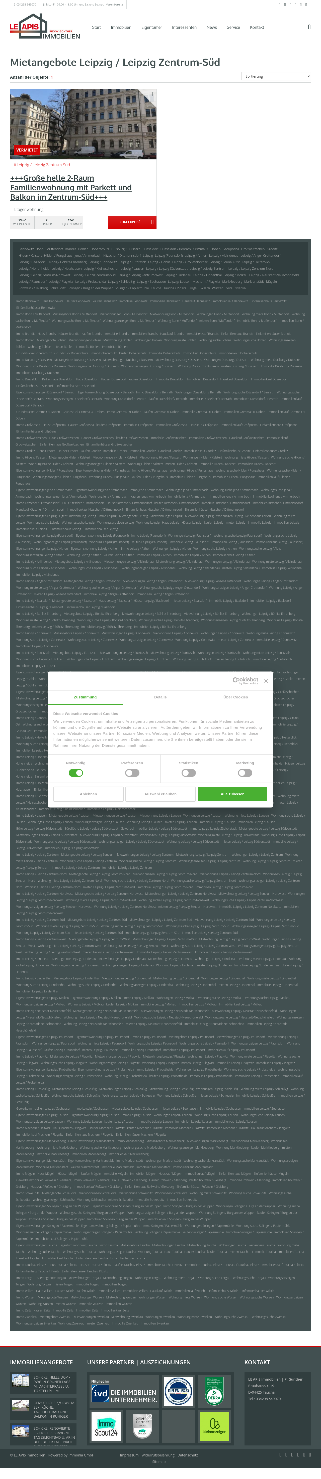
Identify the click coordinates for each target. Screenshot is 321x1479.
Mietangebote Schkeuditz (59, 1193)
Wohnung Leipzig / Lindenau (175, 965)
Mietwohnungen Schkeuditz (97, 1193)
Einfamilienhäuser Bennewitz (35, 308)
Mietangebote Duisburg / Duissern (77, 360)
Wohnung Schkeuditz (91, 1200)
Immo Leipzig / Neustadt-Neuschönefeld (43, 1011)
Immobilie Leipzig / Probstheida (211, 1076)
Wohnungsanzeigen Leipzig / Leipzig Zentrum (209, 861)
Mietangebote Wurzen (53, 1297)
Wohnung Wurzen (41, 1304)
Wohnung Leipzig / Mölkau (86, 1004)
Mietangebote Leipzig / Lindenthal (76, 978)
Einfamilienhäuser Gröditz (270, 451)
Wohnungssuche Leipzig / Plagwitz (64, 1063)
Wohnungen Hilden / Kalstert (202, 457)
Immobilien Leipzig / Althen (192, 555)
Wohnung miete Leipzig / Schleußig (264, 1089)
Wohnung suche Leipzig (43, 522)
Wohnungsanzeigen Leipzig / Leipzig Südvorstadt (131, 841)
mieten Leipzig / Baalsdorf (189, 601)
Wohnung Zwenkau (71, 1323)
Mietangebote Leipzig (133, 516)
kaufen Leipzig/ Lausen (119, 1121)
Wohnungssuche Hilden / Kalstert (50, 464)
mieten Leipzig (236, 522)
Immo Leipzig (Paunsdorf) (148, 535)
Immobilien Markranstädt (153, 1167)
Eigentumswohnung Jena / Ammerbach (101, 490)
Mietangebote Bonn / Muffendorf (74, 314)
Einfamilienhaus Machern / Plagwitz (89, 1134)
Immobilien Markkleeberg (89, 1154)
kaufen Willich (86, 1291)
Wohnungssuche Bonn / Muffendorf (76, 321)
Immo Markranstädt (129, 1160)
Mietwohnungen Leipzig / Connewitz (126, 633)
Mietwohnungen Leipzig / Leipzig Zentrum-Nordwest (180, 894)
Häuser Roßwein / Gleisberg (168, 1180)
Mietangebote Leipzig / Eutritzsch (75, 653)
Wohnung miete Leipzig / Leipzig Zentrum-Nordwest (101, 900)
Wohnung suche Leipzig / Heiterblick (40, 744)
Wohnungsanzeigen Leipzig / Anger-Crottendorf (234, 587)
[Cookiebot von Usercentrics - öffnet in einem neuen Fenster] (236, 681)
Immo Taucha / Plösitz (31, 1265)
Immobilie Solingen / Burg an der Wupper (57, 1219)
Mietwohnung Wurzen (121, 1297)
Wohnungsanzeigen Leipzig (115, 522)
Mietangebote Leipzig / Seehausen (135, 1108)
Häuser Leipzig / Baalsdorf (151, 601)
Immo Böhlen (25, 340)
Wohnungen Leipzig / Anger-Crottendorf (270, 581)
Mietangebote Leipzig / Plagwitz (71, 1056)
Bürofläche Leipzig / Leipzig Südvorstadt (91, 828)
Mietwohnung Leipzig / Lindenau (170, 959)
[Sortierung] (276, 76)
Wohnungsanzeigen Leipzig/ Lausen (40, 1121)
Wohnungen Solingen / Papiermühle (209, 1226)
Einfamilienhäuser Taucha (127, 1258)
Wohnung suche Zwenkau (231, 1317)
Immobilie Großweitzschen (168, 438)
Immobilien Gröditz (143, 451)
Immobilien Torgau (114, 1284)
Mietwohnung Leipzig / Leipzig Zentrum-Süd (224, 920)
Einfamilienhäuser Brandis (273, 334)
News (212, 27)
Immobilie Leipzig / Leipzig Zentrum (76, 867)
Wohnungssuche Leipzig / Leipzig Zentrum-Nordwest (247, 900)
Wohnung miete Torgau (180, 1278)
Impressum (129, 1455)
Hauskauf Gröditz (170, 451)
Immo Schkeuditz (28, 1193)
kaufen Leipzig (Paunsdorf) (149, 542)
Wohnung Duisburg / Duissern (198, 366)
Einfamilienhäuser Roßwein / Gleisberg (202, 1187)
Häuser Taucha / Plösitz (95, 1265)
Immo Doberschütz (104, 353)
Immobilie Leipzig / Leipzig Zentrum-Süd (152, 933)
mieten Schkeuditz (120, 1200)
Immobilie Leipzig (259, 522)
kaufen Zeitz (42, 1310)
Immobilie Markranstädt (118, 1167)
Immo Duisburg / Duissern (34, 360)
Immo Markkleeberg (130, 1141)
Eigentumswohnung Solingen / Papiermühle (110, 1226)
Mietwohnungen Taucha (168, 1245)
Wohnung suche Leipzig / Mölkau (220, 998)
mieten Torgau (63, 1284)
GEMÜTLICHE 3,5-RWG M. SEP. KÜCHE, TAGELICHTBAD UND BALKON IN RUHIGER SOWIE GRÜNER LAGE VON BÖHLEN (54, 1414)
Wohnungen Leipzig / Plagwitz (208, 1056)
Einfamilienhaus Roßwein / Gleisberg (149, 1187)
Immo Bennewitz (27, 301)
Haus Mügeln (46, 1173)
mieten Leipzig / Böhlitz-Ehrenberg (55, 627)
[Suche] (312, 31)
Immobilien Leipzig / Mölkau (197, 1004)
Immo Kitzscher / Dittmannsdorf (37, 503)
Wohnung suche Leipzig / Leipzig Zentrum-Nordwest (174, 900)
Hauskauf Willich (161, 1291)
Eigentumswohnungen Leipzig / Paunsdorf (44, 1037)
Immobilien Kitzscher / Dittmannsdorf (278, 503)
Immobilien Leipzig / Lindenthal (37, 991)
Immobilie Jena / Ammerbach (187, 496)
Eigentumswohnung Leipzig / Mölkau (96, 998)
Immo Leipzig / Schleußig (33, 1089)
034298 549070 (26, 4)
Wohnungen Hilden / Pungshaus (191, 470)
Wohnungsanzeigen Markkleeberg (191, 1147)
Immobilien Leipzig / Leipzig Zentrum (127, 867)
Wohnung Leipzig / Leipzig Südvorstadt (193, 841)
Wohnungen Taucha (232, 1245)
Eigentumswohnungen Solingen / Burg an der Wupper (52, 1206)
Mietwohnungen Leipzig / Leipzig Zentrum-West (164, 939)
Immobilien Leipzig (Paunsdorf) (233, 542)
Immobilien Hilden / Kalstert (256, 464)
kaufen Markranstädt (85, 1167)
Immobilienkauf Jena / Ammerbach (276, 496)
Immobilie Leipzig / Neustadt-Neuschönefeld (214, 1024)
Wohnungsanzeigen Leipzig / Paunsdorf (257, 1043)
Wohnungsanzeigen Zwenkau (36, 1323)
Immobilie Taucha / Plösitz (165, 1265)
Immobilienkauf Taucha (57, 1258)
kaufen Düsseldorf (141, 379)
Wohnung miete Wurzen (185, 1297)
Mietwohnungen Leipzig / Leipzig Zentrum (145, 854)
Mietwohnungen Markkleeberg (207, 1141)
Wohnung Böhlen (39, 347)
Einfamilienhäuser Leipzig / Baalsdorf (90, 607)
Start (96, 27)
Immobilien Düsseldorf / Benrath (256, 399)
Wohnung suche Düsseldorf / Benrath (248, 392)
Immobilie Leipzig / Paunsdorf (141, 1050)
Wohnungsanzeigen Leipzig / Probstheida (74, 1076)
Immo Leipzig (107, 516)
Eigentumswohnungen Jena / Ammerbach (44, 490)
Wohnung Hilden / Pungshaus (109, 477)
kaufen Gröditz (91, 451)
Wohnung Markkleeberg (232, 1147)
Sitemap (159, 1461)
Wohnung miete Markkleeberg (57, 1147)
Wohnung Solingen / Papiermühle (157, 1232)
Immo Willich (25, 1291)
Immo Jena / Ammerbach (146, 490)
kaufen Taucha (217, 1252)
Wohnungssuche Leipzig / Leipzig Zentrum (148, 861)
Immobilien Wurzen (119, 1304)
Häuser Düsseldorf (113, 379)
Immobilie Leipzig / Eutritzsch (272, 659)
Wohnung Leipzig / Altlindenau (199, 568)
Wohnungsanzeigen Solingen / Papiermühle (102, 1232)
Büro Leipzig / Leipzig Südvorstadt (39, 828)
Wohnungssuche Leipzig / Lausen (50, 822)
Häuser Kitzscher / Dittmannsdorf (129, 503)
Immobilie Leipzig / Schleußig (255, 1095)
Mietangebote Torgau (51, 1278)
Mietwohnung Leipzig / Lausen (160, 815)
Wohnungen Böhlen (148, 340)
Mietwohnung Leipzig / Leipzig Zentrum (202, 854)
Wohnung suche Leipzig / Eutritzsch (40, 659)
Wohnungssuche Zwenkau (269, 1317)
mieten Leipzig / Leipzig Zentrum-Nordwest (187, 907)
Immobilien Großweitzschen (208, 438)
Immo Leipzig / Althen (135, 548)
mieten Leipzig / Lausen (181, 822)
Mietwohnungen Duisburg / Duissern (128, 360)
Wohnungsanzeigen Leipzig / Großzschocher (46, 705)
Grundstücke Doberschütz (34, 353)
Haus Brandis (47, 334)
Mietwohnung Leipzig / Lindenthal (176, 978)
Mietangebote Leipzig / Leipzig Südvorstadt (268, 828)
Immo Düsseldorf (28, 379)
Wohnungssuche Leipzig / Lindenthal (92, 985)
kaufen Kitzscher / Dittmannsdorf (176, 503)
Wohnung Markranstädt (52, 1167)
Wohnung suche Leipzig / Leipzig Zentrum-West (136, 946)
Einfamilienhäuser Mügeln (271, 1173)
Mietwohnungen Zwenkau (91, 1317)
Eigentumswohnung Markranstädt (91, 1160)
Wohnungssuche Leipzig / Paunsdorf (204, 1043)
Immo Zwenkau (26, 1317)
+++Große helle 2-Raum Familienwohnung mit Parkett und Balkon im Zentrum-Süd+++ (71, 187)
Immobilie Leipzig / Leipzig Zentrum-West (165, 952)
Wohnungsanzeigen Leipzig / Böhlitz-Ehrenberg (233, 620)
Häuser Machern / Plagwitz (106, 1128)
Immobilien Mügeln (143, 1173)
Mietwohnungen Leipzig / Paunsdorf (240, 1037)
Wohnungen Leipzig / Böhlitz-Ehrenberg (268, 614)
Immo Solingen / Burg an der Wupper (189, 1206)
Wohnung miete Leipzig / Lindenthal (272, 978)
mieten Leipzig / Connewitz (236, 640)
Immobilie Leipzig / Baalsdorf (228, 601)
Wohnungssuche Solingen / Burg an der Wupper (92, 1213)
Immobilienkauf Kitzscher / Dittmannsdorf (95, 509)
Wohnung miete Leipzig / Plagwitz (252, 1056)
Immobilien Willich (135, 1291)
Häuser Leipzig (192, 522)
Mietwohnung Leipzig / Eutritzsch (172, 653)
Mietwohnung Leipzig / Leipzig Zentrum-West (229, 939)
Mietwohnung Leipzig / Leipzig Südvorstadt (109, 835)
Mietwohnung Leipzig (199, 516)
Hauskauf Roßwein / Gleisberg (51, 1187)
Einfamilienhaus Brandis (237, 334)
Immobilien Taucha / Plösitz (203, 1265)
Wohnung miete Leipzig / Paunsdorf (102, 1043)
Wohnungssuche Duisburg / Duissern (93, 366)
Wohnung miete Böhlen (180, 340)
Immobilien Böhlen (114, 347)
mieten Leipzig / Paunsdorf (100, 1050)
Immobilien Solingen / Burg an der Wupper (116, 1219)
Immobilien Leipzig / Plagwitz (275, 1063)
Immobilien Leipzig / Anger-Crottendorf (163, 594)
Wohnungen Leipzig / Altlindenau (227, 561)
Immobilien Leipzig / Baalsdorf (270, 601)
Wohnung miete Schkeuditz (208, 1193)
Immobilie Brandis (117, 334)
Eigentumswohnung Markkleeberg (91, 1141)
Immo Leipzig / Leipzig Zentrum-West (41, 939)
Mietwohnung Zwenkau (127, 1317)
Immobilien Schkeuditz (182, 1200)
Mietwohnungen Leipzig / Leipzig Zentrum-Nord (165, 874)
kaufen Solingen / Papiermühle (203, 1232)
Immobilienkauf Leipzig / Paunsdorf (231, 1050)
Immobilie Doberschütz (164, 353)
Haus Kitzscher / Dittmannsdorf (83, 503)
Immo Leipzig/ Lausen (136, 1115)
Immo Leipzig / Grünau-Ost (34, 718)
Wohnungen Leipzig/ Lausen (173, 1115)
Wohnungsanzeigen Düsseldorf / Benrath (74, 399)
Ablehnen (88, 794)
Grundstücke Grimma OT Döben (38, 412)
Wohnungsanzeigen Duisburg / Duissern (148, 366)
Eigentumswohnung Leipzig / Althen (94, 548)
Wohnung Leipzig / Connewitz (195, 640)
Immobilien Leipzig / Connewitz (37, 646)
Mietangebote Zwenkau (55, 1317)
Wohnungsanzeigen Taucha (117, 1252)
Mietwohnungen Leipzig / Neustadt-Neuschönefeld (175, 1011)
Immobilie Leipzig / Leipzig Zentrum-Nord (165, 887)
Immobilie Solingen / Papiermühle (249, 1232)
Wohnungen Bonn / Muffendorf (218, 314)
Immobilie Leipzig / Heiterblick (278, 744)
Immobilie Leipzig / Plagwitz (235, 1063)
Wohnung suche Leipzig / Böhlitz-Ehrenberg (106, 620)
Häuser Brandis (68, 334)
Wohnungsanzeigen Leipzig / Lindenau (128, 965)
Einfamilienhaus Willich (222, 1291)
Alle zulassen (233, 794)
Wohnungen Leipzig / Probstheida (199, 1069)
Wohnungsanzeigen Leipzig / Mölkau (40, 1004)
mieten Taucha (239, 1252)
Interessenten (184, 27)
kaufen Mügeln (91, 1173)
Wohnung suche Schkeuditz (248, 1193)
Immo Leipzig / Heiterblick (33, 737)
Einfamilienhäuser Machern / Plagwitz (141, 1134)
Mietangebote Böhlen (51, 340)
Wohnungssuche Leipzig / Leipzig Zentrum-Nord (203, 880)
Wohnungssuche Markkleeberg (145, 1147)
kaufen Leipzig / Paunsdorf (62, 1050)
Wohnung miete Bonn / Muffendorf (265, 314)
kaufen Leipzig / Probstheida (168, 1076)
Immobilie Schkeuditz (150, 1200)
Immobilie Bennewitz (133, 301)
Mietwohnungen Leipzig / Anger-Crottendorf (152, 581)
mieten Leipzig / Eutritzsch (232, 659)
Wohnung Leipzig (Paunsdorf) (109, 542)
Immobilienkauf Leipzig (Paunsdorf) (279, 542)
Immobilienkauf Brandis (202, 334)
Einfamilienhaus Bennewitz (269, 301)
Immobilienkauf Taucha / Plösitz (283, 1265)
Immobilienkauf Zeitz (115, 1310)
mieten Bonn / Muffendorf (217, 321)
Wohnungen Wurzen (152, 1297)
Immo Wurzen (25, 1297)
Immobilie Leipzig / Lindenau (253, 965)
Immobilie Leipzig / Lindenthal (278, 985)
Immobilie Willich (109, 1291)
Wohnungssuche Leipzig (78, 522)
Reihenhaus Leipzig (258, 516)
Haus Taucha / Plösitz (62, 1265)
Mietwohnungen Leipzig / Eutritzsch (124, 653)
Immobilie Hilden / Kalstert (217, 464)
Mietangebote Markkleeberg (165, 1141)
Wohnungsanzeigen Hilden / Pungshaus (60, 477)
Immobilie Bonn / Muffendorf (256, 321)
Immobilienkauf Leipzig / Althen (234, 555)
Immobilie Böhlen (88, 347)
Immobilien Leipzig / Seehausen (265, 1108)
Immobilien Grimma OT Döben (244, 412)
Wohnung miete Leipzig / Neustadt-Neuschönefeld (98, 1017)
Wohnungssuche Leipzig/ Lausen (262, 1115)
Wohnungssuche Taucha (79, 1252)
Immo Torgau (25, 1278)
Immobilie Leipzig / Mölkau (158, 1004)
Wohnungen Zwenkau (160, 1317)
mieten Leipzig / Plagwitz (197, 1063)
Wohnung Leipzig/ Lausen (84, 1121)
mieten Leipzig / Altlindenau (241, 568)
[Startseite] (45, 26)
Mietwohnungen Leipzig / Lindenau (122, 959)
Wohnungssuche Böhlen (249, 340)
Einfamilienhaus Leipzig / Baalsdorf (39, 607)
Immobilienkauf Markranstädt (193, 1167)
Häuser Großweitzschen (97, 438)
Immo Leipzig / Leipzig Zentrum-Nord (41, 874)
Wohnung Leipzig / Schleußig (176, 1095)
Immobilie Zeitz (63, 1310)
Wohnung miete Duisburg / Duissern (275, 360)
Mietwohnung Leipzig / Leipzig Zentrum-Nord (230, 874)
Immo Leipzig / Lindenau (32, 959)
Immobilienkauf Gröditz (200, 451)
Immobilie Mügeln (116, 1173)
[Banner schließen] (266, 681)
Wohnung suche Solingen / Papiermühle (263, 1226)
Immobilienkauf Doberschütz (238, 353)
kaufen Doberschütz (132, 353)
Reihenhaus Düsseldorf (57, 379)
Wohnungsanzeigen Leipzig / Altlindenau (149, 568)
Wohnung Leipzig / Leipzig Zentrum (266, 861)
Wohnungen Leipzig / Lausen (202, 815)
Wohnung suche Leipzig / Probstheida (249, 1069)
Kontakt (257, 27)
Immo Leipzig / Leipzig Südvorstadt (213, 828)
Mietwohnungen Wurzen (87, 1297)
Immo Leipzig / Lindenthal (33, 978)
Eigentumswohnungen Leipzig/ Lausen (42, 1115)
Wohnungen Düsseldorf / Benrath (198, 392)
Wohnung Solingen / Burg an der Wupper (227, 1213)
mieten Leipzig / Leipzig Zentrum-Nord (109, 887)
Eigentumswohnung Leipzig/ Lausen (95, 1115)
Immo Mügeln (25, 1173)
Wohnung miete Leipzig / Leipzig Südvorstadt (228, 835)
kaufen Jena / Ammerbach (148, 496)
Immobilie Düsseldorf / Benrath (211, 399)
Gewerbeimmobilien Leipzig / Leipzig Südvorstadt (154, 828)
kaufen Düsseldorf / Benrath (168, 399)
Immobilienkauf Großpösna (239, 425)
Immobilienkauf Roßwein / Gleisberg (98, 1187)
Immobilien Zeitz (87, 1310)
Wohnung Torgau (39, 1284)
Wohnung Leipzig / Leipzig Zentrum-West (52, 952)
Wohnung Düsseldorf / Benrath (125, 399)
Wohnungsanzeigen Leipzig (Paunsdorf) (60, 542)
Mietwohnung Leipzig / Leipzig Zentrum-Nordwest (252, 894)
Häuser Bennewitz (78, 301)
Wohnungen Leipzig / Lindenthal (223, 978)
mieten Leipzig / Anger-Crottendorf (57, 594)
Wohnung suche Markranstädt (204, 1160)
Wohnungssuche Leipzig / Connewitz (92, 640)
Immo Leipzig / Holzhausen (34, 783)
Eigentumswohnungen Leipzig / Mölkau (42, 998)
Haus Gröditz (46, 451)
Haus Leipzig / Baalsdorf (115, 601)
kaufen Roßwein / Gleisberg (207, 1180)
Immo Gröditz (25, 451)
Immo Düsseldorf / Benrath (154, 392)
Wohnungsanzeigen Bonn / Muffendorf (129, 321)
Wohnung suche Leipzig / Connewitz (40, 640)
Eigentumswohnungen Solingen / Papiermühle (47, 1226)
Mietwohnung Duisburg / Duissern (178, 360)
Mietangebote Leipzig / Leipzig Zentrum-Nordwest (109, 894)
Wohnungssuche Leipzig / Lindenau (75, 965)
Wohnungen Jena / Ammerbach (187, 490)
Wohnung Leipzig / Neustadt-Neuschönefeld (93, 1024)
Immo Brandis (25, 334)
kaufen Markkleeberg (265, 1147)
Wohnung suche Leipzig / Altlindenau (41, 568)
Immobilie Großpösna (138, 425)
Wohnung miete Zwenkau (194, 1317)
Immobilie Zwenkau (125, 1323)
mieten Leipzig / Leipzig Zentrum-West (108, 952)
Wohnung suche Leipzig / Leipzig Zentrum (88, 861)
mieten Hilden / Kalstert (181, 464)
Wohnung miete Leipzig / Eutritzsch (266, 653)
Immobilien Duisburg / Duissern (37, 373)
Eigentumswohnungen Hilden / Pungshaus (44, 470)
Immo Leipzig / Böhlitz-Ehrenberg (38, 614)
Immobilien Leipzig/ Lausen (193, 1121)
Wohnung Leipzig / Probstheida (126, 1076)
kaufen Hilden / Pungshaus (150, 477)
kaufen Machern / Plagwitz (145, 1128)
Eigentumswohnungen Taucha (36, 1245)
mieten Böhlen (63, 347)
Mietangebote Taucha (135, 1245)
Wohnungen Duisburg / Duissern (226, 360)
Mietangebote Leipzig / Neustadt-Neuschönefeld (105, 1011)
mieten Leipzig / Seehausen (179, 1108)
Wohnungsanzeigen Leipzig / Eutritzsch (144, 659)
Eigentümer (151, 27)
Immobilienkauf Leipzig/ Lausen (235, 1121)
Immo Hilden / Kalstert (31, 457)
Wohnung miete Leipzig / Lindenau (262, 959)
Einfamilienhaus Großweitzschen (62, 444)
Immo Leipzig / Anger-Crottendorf (39, 581)
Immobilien (121, 27)
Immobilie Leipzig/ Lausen (155, 1121)
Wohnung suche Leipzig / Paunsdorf (152, 1043)
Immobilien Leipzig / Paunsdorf (184, 1050)
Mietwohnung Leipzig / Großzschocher (42, 698)
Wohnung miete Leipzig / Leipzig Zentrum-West (69, 946)
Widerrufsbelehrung (158, 1455)
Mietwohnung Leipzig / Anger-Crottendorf (213, 581)
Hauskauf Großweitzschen (247, 438)
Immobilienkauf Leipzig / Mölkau (241, 1004)
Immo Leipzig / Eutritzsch (33, 653)
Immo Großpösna (28, 425)
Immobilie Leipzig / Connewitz (277, 640)
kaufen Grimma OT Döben (161, 412)
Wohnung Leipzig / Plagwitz (160, 1063)
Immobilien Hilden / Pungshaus (234, 477)
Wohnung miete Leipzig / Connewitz (271, 633)
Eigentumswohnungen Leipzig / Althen (42, 548)
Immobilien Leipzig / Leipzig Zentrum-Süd (210, 933)
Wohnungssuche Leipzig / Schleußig (76, 1095)
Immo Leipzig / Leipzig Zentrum (37, 854)
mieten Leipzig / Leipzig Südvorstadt (246, 841)
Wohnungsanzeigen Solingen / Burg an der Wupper (162, 1213)
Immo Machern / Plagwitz (33, 1128)
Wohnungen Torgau (147, 1278)
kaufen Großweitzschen (132, 438)
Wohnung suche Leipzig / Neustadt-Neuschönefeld (168, 1017)
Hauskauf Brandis (172, 334)
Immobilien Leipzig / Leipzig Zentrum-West (224, 952)
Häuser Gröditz (68, 451)
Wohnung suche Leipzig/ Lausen (216, 1115)
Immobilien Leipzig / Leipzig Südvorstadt (71, 848)
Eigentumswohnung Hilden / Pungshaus (103, 470)
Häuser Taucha (194, 1252)
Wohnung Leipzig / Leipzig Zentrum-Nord (53, 887)
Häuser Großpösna (81, 425)
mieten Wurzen (65, 1304)
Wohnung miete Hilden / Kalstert (247, 457)
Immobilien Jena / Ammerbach (230, 496)
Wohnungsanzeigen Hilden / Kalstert (100, 464)
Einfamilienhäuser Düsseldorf (75, 386)
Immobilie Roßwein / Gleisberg (249, 1180)
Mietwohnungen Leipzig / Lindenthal (126, 978)
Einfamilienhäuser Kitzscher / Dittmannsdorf (214, 509)
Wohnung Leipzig (148, 522)
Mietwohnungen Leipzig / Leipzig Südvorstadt (46, 835)
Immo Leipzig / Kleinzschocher (36, 796)
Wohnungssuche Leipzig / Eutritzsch (91, 659)
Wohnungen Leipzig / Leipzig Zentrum (257, 854)
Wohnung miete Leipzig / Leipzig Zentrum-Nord (70, 880)
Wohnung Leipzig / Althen (84, 555)
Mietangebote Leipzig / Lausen (69, 815)
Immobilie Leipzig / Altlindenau (282, 568)
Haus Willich (44, 1291)
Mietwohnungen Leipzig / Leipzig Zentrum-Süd (160, 920)
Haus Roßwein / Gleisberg (129, 1180)
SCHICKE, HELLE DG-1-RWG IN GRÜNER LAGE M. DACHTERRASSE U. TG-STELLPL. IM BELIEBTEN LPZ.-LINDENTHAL (52, 1388)
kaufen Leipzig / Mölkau (122, 1004)
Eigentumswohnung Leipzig (77, 516)
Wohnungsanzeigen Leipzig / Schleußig (129, 1095)
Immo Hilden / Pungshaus (149, 470)
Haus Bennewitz (52, 301)
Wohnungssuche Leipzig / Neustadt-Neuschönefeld (239, 1017)
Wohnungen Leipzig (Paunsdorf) (189, 535)
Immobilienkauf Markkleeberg (129, 1154)
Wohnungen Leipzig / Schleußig (217, 1089)
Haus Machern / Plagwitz (69, 1128)
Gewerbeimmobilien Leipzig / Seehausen (43, 1108)
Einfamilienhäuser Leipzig (101, 529)
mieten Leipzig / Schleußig (216, 1095)
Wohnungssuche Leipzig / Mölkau (267, 998)
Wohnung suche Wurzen (220, 1297)
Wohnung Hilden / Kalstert (145, 464)
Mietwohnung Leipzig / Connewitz (175, 633)
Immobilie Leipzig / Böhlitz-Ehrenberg (106, 627)
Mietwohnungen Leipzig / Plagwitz (117, 1056)
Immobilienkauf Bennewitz (230, 301)
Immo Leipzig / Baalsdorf (33, 601)
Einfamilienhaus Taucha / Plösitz (37, 1271)
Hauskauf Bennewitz (196, 301)
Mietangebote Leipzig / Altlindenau (78, 561)
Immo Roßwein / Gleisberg (92, 1180)
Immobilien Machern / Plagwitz (228, 1128)
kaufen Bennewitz (105, 301)
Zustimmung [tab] (85, 697)
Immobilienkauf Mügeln (200, 1173)
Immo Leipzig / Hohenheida (34, 757)
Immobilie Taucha (264, 1252)
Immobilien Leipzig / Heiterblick (37, 750)
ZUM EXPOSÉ (130, 222)
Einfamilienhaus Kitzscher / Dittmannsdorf (153, 509)
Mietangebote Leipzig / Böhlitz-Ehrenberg (91, 614)
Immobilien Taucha (291, 1252)
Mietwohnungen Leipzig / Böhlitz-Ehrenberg (151, 614)
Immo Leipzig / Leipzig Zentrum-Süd (40, 920)
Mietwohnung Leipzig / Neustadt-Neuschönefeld (244, 1011)
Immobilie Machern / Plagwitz (185, 1128)
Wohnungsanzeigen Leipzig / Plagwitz (115, 1063)
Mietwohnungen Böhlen (85, 340)
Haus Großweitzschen (64, 438)
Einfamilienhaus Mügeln (235, 1173)
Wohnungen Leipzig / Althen (172, 548)
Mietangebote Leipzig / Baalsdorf (74, 601)
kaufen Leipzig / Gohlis (278, 679)
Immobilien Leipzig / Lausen (256, 822)
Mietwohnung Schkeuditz (135, 1193)
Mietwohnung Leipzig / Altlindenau (179, 561)
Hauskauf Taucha (28, 1258)
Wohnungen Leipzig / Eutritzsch (218, 653)
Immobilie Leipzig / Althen (154, 555)
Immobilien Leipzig (286, 522)
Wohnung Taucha (150, 1252)
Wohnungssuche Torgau (249, 1278)
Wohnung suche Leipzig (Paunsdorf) (238, 535)
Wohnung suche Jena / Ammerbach (234, 490)
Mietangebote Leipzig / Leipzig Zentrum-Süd (97, 920)
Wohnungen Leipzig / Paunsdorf (53, 1043)
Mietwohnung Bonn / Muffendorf (172, 314)
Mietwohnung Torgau (117, 1278)
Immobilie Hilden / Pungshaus (190, 477)
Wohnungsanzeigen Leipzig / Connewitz (146, 640)
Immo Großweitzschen (31, 438)
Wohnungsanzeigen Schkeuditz (53, 1200)
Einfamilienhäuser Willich (257, 1291)
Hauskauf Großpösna (204, 425)
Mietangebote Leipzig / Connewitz (76, 633)
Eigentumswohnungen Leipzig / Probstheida (45, 1069)
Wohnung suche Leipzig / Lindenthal (40, 985)
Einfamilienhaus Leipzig (65, 529)
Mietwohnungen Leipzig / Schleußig (123, 1089)
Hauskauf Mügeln (170, 1173)
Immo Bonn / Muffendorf (33, 314)
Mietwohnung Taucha (201, 1245)
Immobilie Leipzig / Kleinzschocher (61, 809)
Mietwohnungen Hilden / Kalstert (115, 457)
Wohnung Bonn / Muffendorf (177, 321)
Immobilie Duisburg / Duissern (281, 366)
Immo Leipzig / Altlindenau (34, 561)
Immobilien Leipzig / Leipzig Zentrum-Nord (224, 887)
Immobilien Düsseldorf (202, 379)
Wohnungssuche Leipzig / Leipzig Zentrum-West (203, 946)
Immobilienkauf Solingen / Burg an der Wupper (179, 1219)
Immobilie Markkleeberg (53, 1154)
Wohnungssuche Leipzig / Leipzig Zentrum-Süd (197, 926)
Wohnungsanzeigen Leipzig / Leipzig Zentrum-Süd (265, 926)
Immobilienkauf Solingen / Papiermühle (61, 1239)
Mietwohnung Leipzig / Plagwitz (164, 1056)
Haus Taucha (173, 1252)
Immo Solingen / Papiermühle (163, 1226)
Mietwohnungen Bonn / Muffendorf (123, 314)
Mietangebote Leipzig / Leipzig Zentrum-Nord (99, 874)
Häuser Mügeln (68, 1173)
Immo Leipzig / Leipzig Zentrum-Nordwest (44, 894)
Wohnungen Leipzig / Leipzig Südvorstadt (168, 835)
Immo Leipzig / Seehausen (91, 1108)
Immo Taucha (109, 1245)
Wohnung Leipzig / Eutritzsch (192, 659)
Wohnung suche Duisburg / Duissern (41, 366)
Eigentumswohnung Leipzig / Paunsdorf (102, 1037)
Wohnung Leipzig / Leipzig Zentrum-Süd (43, 933)
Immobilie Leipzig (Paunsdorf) (189, 542)
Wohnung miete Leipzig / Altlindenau (277, 561)
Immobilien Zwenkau (155, 1323)
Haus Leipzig (170, 522)
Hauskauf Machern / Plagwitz (270, 1128)
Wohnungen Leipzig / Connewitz (222, 633)
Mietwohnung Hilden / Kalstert (160, 457)
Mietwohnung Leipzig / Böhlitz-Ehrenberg (211, 614)
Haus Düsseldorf (87, 379)
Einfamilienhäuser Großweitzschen (109, 444)
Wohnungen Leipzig (229, 516)
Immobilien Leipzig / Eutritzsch (36, 666)
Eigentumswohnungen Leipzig (36, 516)
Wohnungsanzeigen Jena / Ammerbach (61, 496)
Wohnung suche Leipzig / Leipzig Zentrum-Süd (132, 926)
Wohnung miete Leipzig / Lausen (247, 815)
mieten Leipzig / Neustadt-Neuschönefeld (154, 1024)
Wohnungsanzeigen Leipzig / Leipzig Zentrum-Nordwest (54, 907)
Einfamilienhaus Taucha (92, 1258)
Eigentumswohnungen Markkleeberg (41, 1141)
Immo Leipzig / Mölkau (138, 998)
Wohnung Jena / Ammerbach (109, 496)
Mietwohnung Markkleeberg (250, 1141)
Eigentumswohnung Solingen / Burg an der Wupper (126, 1206)
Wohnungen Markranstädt (163, 1160)
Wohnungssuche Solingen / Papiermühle (43, 1232)
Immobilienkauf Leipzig (31, 529)
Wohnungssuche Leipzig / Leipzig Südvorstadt (65, 841)
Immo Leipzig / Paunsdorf (149, 1037)
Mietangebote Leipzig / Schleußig (74, 1089)
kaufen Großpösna (108, 425)
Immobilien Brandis (144, 334)
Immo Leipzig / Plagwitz (32, 1056)
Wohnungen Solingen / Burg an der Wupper (245, 1206)
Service (233, 27)
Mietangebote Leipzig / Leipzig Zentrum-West (99, 939)
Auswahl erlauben (160, 794)
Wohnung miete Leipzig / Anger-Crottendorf (45, 587)
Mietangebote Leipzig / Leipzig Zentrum (87, 854)
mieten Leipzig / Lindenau (214, 965)
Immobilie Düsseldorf (170, 379)
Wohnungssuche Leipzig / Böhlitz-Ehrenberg (169, 620)
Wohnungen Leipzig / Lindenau (215, 959)
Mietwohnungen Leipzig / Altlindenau (129, 561)
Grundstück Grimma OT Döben (83, 412)
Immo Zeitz (23, 1310)
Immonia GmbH (81, 1455)
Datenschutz (188, 1455)
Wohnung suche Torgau (214, 1278)
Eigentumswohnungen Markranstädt (40, 1160)
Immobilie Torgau (87, 1284)
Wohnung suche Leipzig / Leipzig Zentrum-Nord (136, 880)
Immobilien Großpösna (171, 425)
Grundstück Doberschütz (71, 353)
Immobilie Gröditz (115, 451)
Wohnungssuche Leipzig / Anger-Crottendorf (170, 587)
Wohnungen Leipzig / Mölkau (176, 998)
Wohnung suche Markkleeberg (100, 1147)
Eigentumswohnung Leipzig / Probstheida (106, 1069)
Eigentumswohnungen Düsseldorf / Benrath (45, 392)
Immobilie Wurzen (91, 1304)
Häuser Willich (64, 1291)
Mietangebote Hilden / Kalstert (69, 457)
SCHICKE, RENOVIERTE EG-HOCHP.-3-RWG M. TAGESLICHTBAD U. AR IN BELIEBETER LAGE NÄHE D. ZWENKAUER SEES (54, 1437)
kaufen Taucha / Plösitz (129, 1265)
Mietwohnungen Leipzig (166, 516)
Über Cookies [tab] (235, 697)
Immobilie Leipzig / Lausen (217, 822)
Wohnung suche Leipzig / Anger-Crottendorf (107, 587)
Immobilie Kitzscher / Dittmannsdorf (225, 503)
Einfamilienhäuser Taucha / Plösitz (85, 1271)
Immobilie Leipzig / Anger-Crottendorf (109, 594)
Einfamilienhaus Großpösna (278, 425)
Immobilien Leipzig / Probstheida (257, 1076)
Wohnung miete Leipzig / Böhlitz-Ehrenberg (45, 620)
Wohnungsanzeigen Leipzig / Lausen (99, 822)
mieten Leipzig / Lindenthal (236, 985)
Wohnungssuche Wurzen (257, 1297)
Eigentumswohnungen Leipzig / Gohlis (42, 672)
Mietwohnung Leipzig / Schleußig (171, 1089)
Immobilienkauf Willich (190, 1291)
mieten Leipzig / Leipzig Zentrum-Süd (98, 933)
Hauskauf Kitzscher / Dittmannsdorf (40, 509)
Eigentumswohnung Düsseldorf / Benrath (106, 392)
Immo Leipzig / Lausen (31, 815)
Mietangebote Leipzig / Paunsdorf (191, 1037)
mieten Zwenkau (98, 1323)
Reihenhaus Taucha (262, 1245)
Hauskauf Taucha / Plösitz (241, 1265)
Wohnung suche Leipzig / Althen (215, 548)
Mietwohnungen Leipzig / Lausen (115, 815)
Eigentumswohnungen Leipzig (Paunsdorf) (44, 535)
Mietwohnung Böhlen (118, 340)
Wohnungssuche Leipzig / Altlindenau (94, 568)
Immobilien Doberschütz (199, 353)
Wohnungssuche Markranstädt (248, 1160)
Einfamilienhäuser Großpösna (36, 431)
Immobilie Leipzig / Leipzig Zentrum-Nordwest (250, 907)
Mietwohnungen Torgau (84, 1278)
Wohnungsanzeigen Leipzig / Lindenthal (147, 985)
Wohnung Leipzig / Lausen (145, 822)
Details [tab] (160, 697)
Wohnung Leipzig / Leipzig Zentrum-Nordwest (125, 907)
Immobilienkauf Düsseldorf (269, 379)
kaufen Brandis (92, 334)
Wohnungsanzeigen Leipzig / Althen (40, 555)
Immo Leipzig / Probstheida (154, 1069)
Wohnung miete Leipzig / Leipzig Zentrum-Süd (67, 926)
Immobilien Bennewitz (165, 301)
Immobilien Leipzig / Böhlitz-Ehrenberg (160, 627)
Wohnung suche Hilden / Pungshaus (240, 470)
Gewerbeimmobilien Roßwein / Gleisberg (43, 1180)
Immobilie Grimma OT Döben (201, 412)
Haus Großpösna (54, 425)
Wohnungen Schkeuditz (171, 1193)
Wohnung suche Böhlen (215, 340)
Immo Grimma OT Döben (124, 412)
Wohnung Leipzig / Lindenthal (196, 985)
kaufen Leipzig (213, 522)
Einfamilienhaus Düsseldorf (34, 386)
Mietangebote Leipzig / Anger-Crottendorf (92, 581)
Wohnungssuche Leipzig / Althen (261, 548)
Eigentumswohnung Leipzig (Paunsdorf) (102, 535)
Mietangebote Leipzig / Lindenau (74, 959)
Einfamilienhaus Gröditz (234, 451)
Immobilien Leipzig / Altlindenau (37, 574)
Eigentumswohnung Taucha (78, 1245)
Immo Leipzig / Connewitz (33, 633)
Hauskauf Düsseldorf (234, 379)
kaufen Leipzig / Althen (119, 555)
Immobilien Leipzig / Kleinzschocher (111, 809)
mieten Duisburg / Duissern (239, 366)
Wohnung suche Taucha (44, 1252)
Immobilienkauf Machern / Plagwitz (39, 1134)
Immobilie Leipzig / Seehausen (220, 1108)
